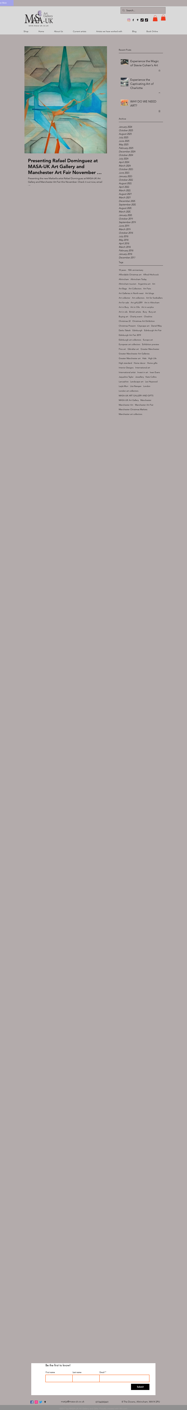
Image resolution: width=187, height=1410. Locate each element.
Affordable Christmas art (130, 274)
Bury (145, 311)
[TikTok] (142, 20)
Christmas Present (127, 325)
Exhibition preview (150, 344)
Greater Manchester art (130, 358)
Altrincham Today (138, 279)
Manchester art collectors (130, 414)
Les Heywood (151, 381)
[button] (155, 18)
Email (102, 1372)
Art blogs (149, 293)
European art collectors (129, 344)
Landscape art (136, 381)
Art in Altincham (151, 302)
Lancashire (123, 381)
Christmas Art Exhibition (143, 321)
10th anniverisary (135, 270)
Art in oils (123, 311)
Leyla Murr (123, 386)
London (146, 386)
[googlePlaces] (137, 20)
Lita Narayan (135, 386)
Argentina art (144, 284)
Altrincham (124, 279)
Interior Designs (126, 367)
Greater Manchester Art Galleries (134, 353)
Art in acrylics (147, 307)
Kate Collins (151, 377)
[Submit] (140, 1387)
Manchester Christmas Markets (133, 409)
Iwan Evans (155, 372)
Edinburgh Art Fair (153, 330)
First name (50, 1372)
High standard (125, 363)
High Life (152, 358)
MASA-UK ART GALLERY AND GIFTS (136, 395)
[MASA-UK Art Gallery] (128, 20)
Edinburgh (137, 330)
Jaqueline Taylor (126, 377)
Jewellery (139, 377)
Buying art (123, 316)
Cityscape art (143, 325)
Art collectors (138, 297)
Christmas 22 (125, 321)
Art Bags (123, 288)
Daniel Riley (156, 325)
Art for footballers (154, 297)
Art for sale (124, 302)
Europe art (148, 339)
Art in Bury (124, 307)
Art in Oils (135, 307)
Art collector (124, 297)
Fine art (122, 349)
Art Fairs (147, 288)
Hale (144, 358)
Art (153, 284)
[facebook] (133, 20)
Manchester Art (126, 405)
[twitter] (40, 1402)
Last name (77, 1372)
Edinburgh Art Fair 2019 (130, 335)
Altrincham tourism (127, 284)
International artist (127, 372)
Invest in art (142, 372)
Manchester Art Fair (144, 405)
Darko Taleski (125, 330)
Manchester (145, 400)
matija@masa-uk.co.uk (72, 1401)
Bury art (152, 311)
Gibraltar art (133, 349)
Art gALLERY (137, 302)
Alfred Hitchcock (151, 274)
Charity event (136, 316)
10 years (122, 270)
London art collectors (128, 391)
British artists (135, 311)
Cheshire (148, 316)
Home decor (139, 363)
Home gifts (152, 363)
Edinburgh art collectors (130, 339)
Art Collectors (135, 288)
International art (142, 367)
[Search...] (142, 10)
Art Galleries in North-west (131, 293)
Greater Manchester (150, 349)
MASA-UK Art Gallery (129, 400)
